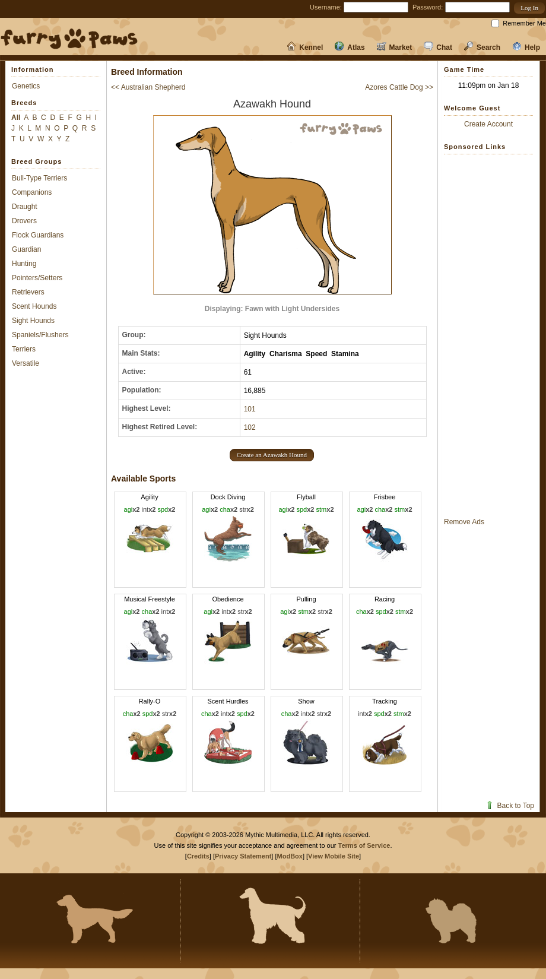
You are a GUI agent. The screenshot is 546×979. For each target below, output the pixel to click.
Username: (326, 7)
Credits (198, 856)
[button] (529, 8)
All (15, 117)
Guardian (26, 249)
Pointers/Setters (37, 278)
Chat (438, 47)
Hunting (24, 263)
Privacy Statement (243, 856)
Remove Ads (464, 522)
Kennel (305, 47)
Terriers (24, 349)
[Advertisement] (488, 335)
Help (526, 47)
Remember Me (524, 23)
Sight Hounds (33, 320)
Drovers (24, 221)
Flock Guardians (38, 235)
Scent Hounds (34, 306)
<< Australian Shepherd (148, 87)
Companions (32, 192)
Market (394, 47)
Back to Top (509, 805)
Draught (24, 206)
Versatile (25, 363)
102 (250, 427)
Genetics (26, 86)
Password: (427, 7)
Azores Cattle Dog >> (399, 87)
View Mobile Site (333, 856)
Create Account (488, 124)
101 (250, 409)
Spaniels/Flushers (40, 335)
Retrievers (28, 292)
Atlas (349, 47)
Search (482, 47)
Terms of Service (364, 845)
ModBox (290, 856)
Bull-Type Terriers (39, 178)
